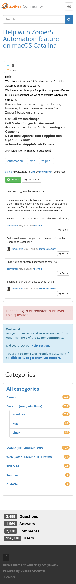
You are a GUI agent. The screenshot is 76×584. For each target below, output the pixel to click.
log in (23, 310)
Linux (16, 432)
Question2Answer (32, 571)
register (40, 310)
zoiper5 (46, 161)
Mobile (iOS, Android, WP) (24, 448)
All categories (22, 388)
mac (32, 161)
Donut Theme (12, 565)
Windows (19, 414)
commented (12, 225)
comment (33, 179)
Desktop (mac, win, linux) (24, 406)
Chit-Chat (13, 484)
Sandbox (12, 475)
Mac (32, 171)
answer (15, 179)
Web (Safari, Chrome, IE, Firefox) (29, 457)
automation (15, 161)
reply (65, 230)
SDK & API (13, 466)
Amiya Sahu (50, 565)
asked (8, 171)
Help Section (40, 345)
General (11, 397)
